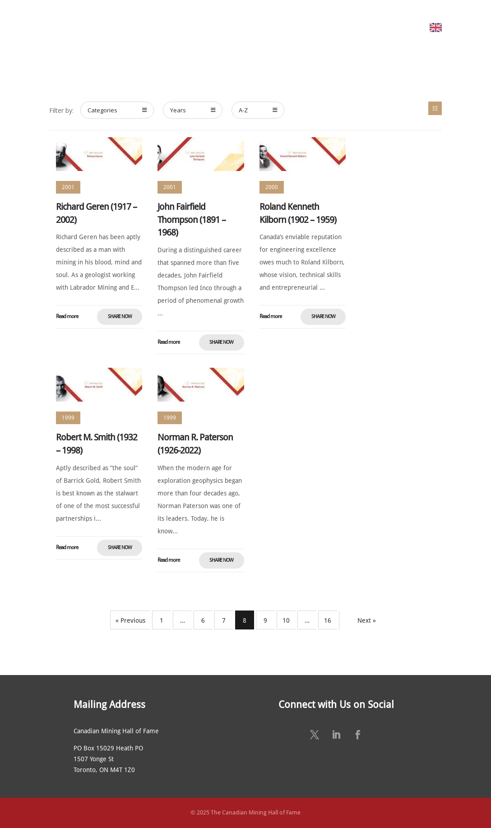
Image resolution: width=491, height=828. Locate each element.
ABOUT (94, 27)
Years (193, 110)
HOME (69, 27)
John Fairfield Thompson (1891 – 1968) (191, 219)
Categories (117, 110)
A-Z (258, 110)
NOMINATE (201, 27)
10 (286, 620)
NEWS (306, 27)
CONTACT (410, 27)
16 (327, 620)
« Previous (130, 620)
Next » (366, 620)
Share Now (120, 316)
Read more (67, 316)
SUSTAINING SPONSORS (355, 27)
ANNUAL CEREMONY (262, 27)
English (457, 27)
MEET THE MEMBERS (150, 27)
